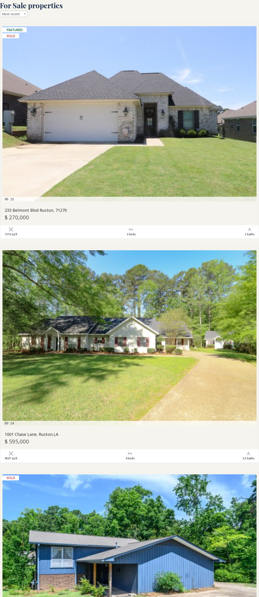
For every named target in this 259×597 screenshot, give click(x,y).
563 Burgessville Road (113, 468)
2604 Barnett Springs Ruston (32, 563)
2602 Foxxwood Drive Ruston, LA (211, 373)
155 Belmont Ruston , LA (28, 373)
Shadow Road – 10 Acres (116, 279)
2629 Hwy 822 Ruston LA (28, 468)
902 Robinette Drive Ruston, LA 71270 (216, 89)
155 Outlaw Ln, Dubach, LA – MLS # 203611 (214, 565)
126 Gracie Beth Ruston (203, 279)
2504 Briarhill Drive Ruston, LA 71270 (40, 279)
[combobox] (13, 14)
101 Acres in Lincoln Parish (118, 184)
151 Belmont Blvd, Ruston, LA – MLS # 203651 (129, 565)
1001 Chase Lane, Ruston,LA (119, 89)
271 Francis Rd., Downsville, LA (34, 184)
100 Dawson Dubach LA (115, 373)
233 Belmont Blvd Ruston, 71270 (36, 89)
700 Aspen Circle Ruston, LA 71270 (213, 184)
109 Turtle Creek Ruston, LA (207, 468)
